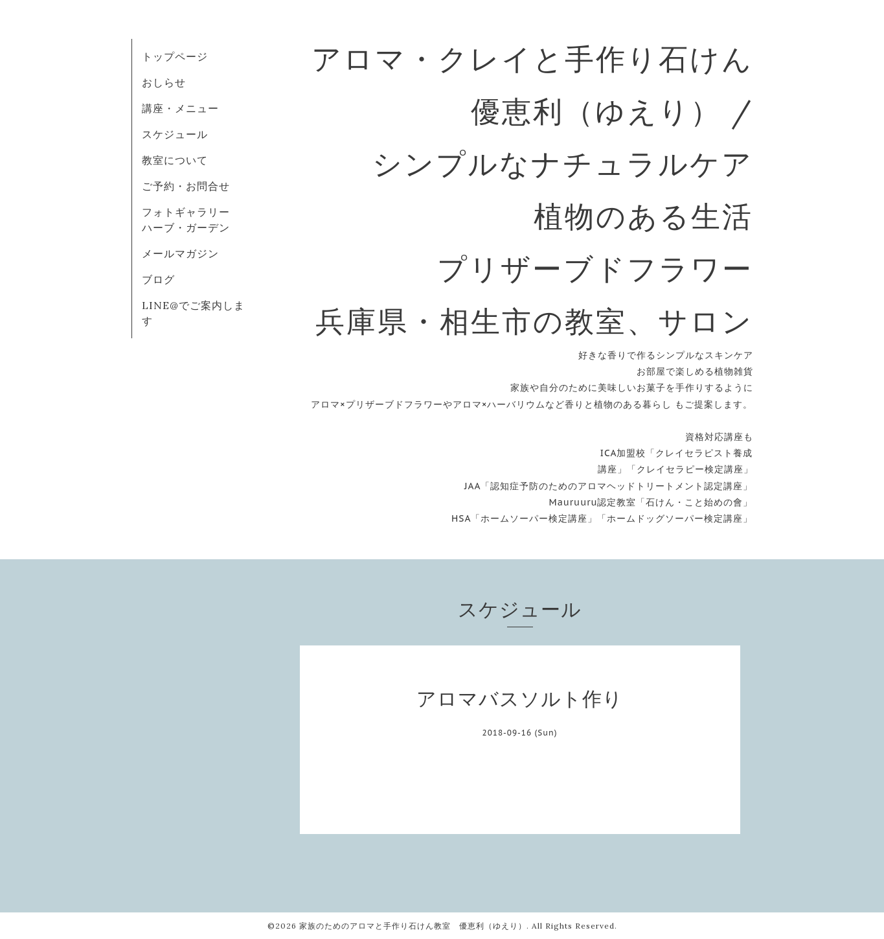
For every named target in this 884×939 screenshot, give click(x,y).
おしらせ (164, 82)
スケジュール (175, 134)
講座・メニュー (180, 108)
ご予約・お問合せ (186, 186)
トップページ (175, 56)
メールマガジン (180, 253)
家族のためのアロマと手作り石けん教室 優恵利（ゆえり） (413, 926)
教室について (175, 160)
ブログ (158, 279)
